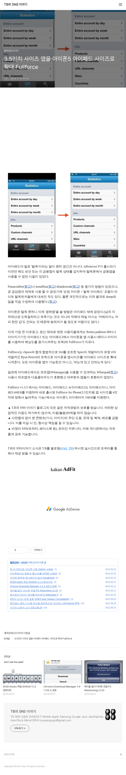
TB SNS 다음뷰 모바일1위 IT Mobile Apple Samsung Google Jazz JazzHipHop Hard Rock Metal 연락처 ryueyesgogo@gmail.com (57, 718)
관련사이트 (9, 754)
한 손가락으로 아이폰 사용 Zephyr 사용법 (31, 569)
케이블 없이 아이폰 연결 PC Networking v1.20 (34, 590)
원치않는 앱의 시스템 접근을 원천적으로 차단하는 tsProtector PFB (44, 603)
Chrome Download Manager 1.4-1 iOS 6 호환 (33, 586)
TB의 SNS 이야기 (15, 4)
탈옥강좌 (14, 562)
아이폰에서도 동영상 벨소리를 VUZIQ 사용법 (33, 573)
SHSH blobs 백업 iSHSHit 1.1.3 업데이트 (31, 582)
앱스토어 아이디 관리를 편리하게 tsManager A (34, 595)
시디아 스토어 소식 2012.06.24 (26, 607)
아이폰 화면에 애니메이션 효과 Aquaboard (32, 577)
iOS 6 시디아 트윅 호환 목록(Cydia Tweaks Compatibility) (40, 599)
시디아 (24, 562)
